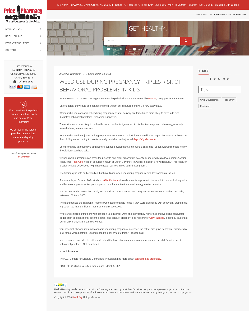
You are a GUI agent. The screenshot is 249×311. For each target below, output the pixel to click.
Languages (200, 14)
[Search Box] (142, 41)
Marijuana (205, 106)
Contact (10, 50)
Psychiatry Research (144, 139)
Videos (139, 49)
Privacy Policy (23, 157)
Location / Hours (237, 14)
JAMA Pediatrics (111, 180)
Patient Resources (17, 43)
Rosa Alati (77, 161)
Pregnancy (229, 100)
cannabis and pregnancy (148, 258)
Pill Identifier (217, 14)
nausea (152, 98)
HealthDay (77, 297)
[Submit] (186, 41)
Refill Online (13, 36)
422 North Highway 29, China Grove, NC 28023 (84, 4)
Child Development (209, 100)
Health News (117, 49)
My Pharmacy (13, 29)
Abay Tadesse (156, 217)
